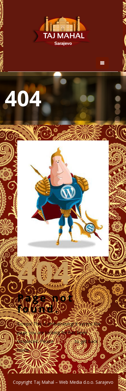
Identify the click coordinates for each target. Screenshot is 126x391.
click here (64, 341)
